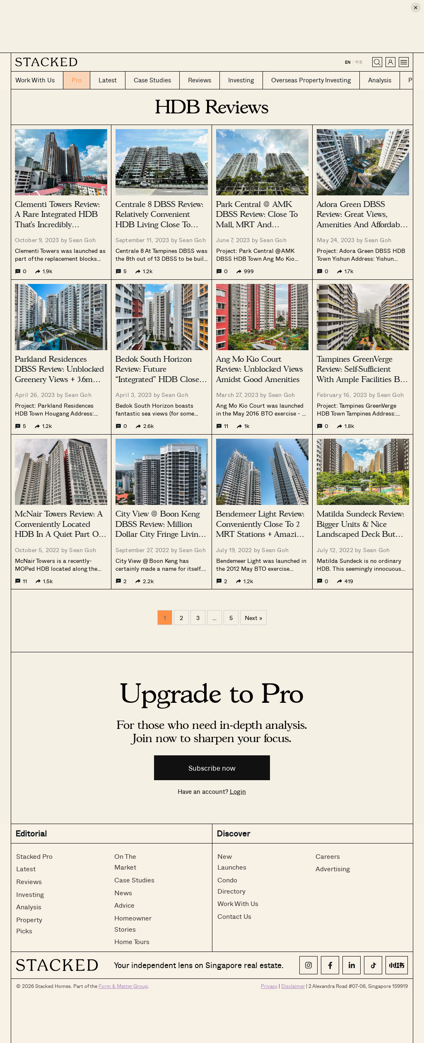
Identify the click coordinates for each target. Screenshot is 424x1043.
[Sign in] (390, 62)
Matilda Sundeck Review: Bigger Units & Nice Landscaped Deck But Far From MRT (360, 529)
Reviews (29, 881)
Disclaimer (293, 986)
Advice (124, 905)
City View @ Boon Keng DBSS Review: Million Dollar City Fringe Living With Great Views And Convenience (159, 534)
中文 (359, 62)
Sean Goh (82, 240)
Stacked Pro (34, 856)
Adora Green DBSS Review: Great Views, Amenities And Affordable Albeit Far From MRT (361, 219)
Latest (26, 868)
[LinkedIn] (351, 965)
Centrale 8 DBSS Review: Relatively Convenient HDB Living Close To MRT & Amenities (159, 219)
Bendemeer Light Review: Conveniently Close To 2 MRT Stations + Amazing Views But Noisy (260, 529)
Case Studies (134, 879)
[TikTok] (373, 965)
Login (238, 791)
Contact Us (234, 916)
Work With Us (237, 903)
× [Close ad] (416, 7)
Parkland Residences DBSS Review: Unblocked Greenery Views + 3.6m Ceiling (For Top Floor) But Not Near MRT (59, 379)
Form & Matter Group (123, 986)
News (123, 892)
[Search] (377, 62)
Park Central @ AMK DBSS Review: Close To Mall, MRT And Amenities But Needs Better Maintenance (257, 224)
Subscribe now (212, 768)
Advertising (333, 868)
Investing (30, 894)
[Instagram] (308, 965)
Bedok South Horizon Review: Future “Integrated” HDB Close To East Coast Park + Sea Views (160, 379)
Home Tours (131, 941)
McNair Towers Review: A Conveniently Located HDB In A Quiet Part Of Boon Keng (59, 529)
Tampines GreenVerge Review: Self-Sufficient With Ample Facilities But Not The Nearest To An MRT (362, 379)
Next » (253, 617)
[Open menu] (404, 62)
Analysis (28, 906)
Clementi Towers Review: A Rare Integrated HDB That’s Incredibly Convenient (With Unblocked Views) (57, 224)
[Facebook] (330, 965)
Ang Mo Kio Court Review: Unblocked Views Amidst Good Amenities (259, 369)
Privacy (269, 986)
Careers (328, 856)
